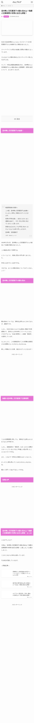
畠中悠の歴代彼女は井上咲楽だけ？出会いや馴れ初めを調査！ (21, 584)
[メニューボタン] (32, 2)
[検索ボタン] (2, 2)
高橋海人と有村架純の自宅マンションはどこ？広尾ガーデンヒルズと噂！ (21, 573)
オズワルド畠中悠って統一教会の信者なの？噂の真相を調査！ (21, 594)
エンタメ (6, 16)
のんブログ (17, 2)
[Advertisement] (17, 93)
